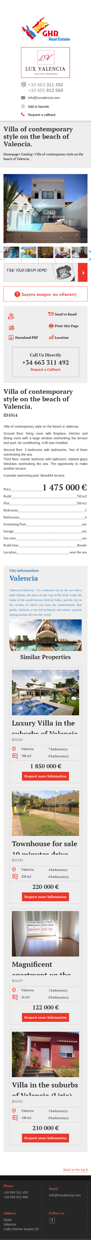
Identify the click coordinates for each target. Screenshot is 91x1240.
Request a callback (42, 115)
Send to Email (66, 314)
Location (62, 337)
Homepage (11, 154)
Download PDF (26, 337)
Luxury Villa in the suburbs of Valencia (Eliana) (45, 726)
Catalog (26, 154)
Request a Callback (45, 369)
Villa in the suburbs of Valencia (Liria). (45, 1088)
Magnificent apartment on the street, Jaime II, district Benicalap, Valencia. (42, 967)
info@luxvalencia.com (44, 98)
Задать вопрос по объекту (45, 294)
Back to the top (75, 1170)
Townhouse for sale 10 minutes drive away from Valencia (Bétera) (45, 847)
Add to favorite (38, 106)
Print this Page (67, 326)
